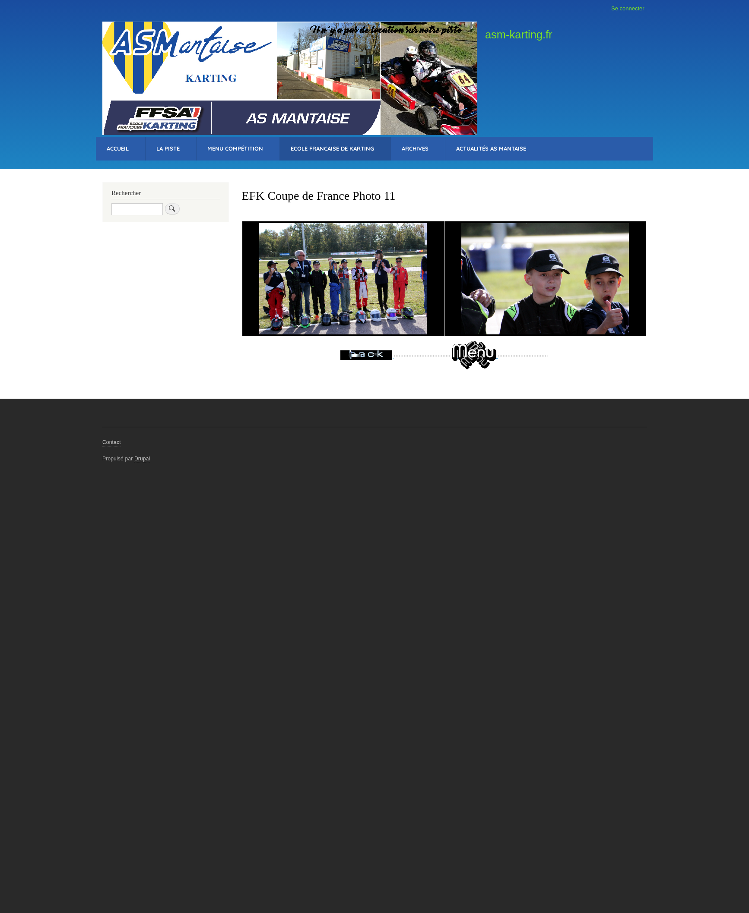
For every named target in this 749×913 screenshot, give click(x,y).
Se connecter (627, 8)
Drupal (142, 459)
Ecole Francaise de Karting (332, 148)
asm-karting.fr (518, 34)
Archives (415, 148)
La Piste (168, 148)
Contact (111, 442)
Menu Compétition (235, 148)
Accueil (118, 148)
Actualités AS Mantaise (491, 148)
